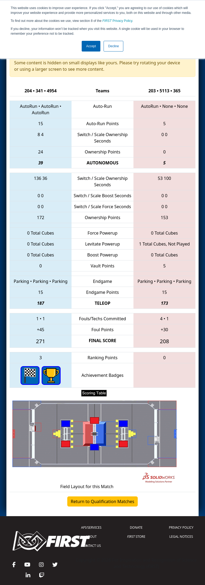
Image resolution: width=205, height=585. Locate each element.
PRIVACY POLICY (181, 527)
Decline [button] (113, 46)
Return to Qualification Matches (102, 501)
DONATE (136, 527)
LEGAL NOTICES (181, 536)
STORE (136, 536)
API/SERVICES (91, 527)
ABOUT (91, 536)
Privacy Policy (117, 21)
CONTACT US (91, 545)
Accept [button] (91, 46)
